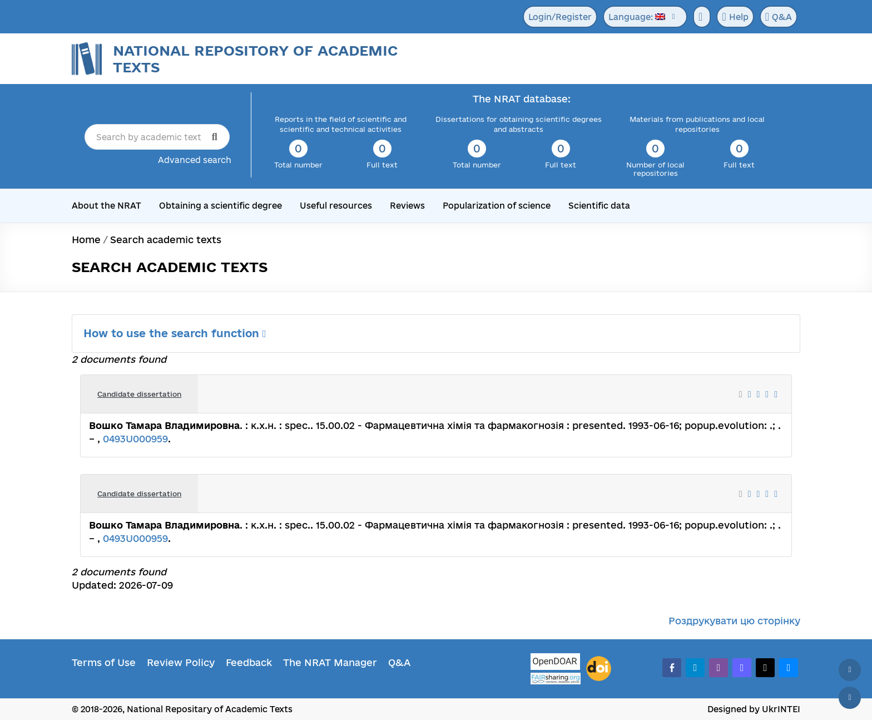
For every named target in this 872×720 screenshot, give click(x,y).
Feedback (249, 662)
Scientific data (599, 205)
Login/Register (560, 17)
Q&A (778, 16)
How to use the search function (174, 333)
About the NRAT (106, 205)
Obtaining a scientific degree (220, 205)
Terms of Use (104, 662)
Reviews (407, 205)
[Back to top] (850, 670)
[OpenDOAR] (556, 663)
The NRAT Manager (330, 662)
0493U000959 (135, 438)
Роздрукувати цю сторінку (734, 620)
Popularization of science (497, 205)
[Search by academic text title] (157, 137)
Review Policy (181, 662)
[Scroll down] (850, 698)
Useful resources (336, 205)
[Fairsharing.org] (556, 678)
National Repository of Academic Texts (255, 58)
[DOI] (598, 668)
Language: (636, 17)
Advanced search (194, 160)
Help (735, 16)
